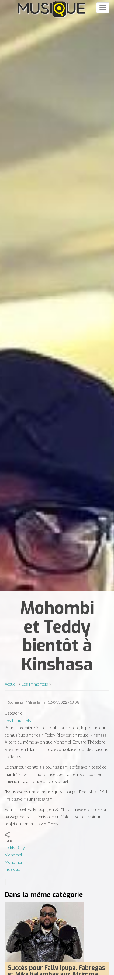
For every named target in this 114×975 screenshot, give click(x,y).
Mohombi (13, 854)
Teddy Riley (15, 847)
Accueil (11, 683)
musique (12, 869)
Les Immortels (35, 683)
